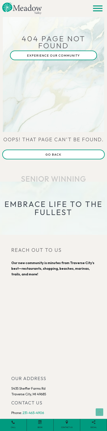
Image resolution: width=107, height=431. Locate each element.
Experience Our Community (53, 55)
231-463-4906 (33, 413)
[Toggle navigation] (98, 8)
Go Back (53, 154)
